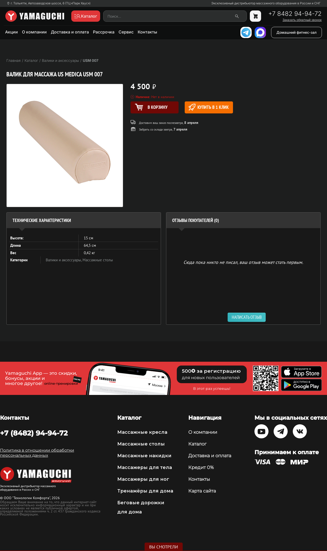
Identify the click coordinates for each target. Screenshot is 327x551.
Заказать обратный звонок (302, 20)
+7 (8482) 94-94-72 (34, 433)
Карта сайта (202, 491)
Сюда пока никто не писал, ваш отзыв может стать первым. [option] (243, 262)
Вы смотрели (163, 547)
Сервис (126, 31)
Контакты (147, 31)
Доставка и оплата (70, 31)
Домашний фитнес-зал (296, 32)
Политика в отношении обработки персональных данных (37, 453)
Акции (11, 31)
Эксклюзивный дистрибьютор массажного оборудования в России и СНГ (266, 3)
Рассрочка (103, 31)
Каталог (197, 444)
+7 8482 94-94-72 (295, 13)
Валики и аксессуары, (64, 259)
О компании (34, 31)
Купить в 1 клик (209, 107)
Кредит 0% (201, 467)
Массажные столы (98, 259)
